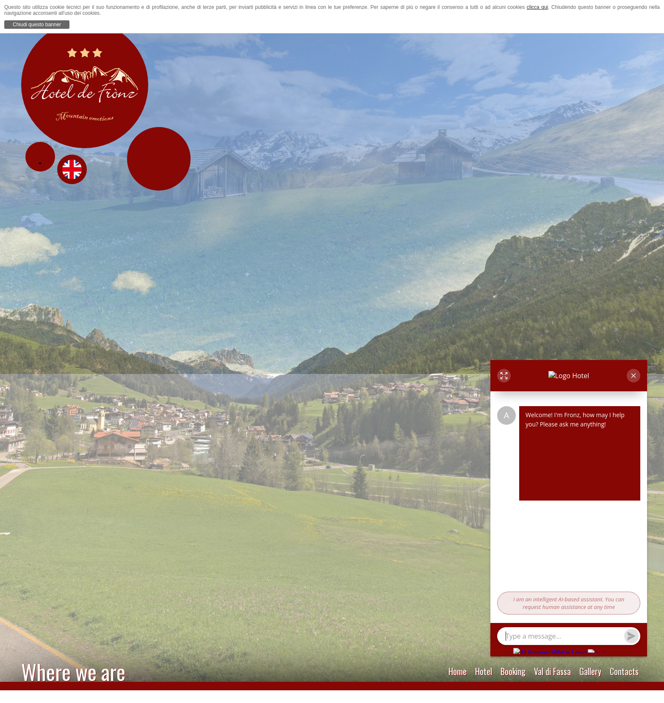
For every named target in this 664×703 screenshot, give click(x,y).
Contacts (624, 671)
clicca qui (537, 7)
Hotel (483, 671)
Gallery (590, 671)
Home (457, 671)
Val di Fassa (552, 671)
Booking (513, 671)
